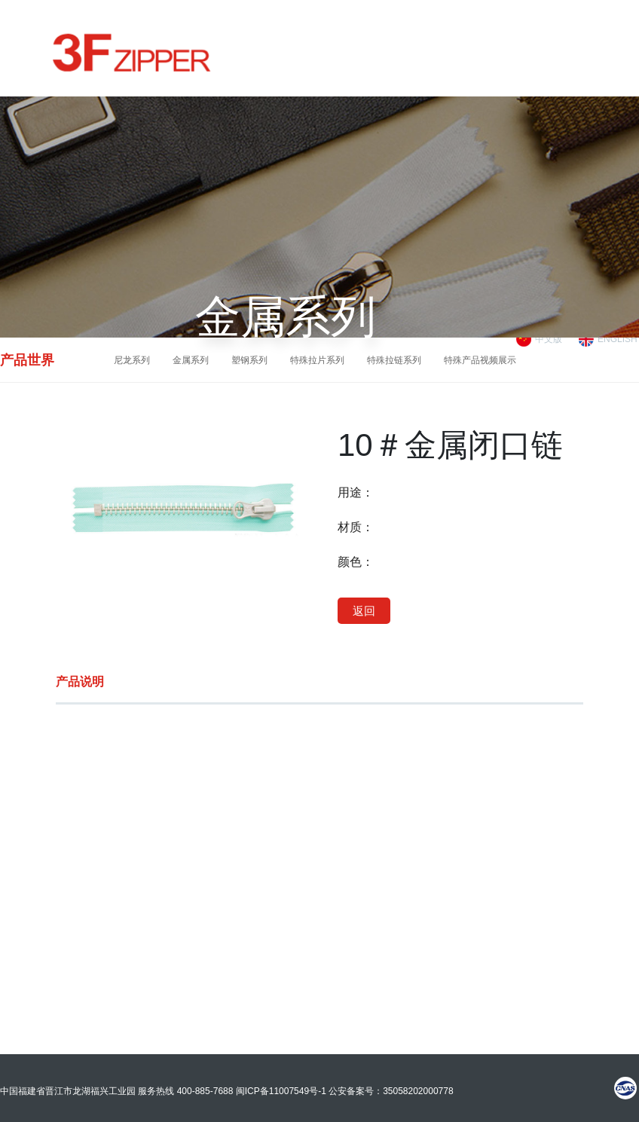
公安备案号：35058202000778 (391, 1091)
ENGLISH (617, 339)
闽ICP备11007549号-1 (281, 1091)
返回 (364, 610)
